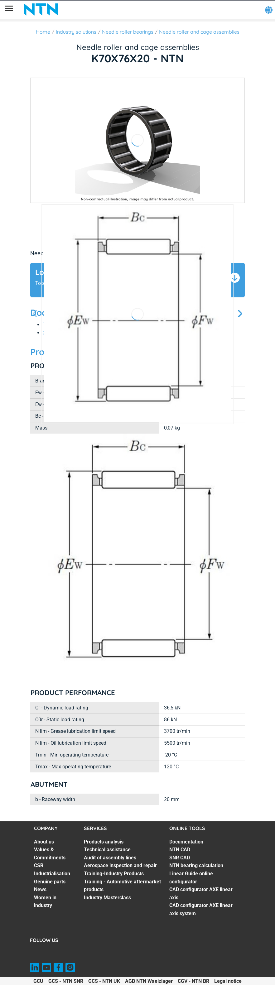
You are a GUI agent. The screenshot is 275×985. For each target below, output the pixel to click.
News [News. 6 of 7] (40, 889)
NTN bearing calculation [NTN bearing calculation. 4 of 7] (196, 865)
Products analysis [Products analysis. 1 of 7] (103, 842)
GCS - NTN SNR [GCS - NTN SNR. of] (65, 981)
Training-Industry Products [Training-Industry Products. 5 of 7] (114, 874)
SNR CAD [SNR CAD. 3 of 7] (179, 858)
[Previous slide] (35, 314)
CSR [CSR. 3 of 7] (38, 865)
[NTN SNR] (40, 9)
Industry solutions (76, 32)
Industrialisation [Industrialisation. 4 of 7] (52, 874)
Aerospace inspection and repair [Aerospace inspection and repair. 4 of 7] (120, 865)
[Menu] (8, 9)
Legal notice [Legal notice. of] (228, 981)
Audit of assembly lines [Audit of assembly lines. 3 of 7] (110, 858)
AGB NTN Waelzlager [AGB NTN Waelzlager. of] (149, 981)
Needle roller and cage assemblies (199, 32)
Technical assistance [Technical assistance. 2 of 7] (107, 850)
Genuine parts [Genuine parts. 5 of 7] (49, 882)
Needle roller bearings (127, 32)
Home (43, 32)
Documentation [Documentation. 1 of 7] (186, 842)
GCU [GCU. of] (38, 981)
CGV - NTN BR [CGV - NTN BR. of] (193, 981)
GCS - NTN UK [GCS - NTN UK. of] (104, 981)
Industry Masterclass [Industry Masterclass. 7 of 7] (107, 898)
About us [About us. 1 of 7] (44, 842)
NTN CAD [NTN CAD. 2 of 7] (179, 850)
